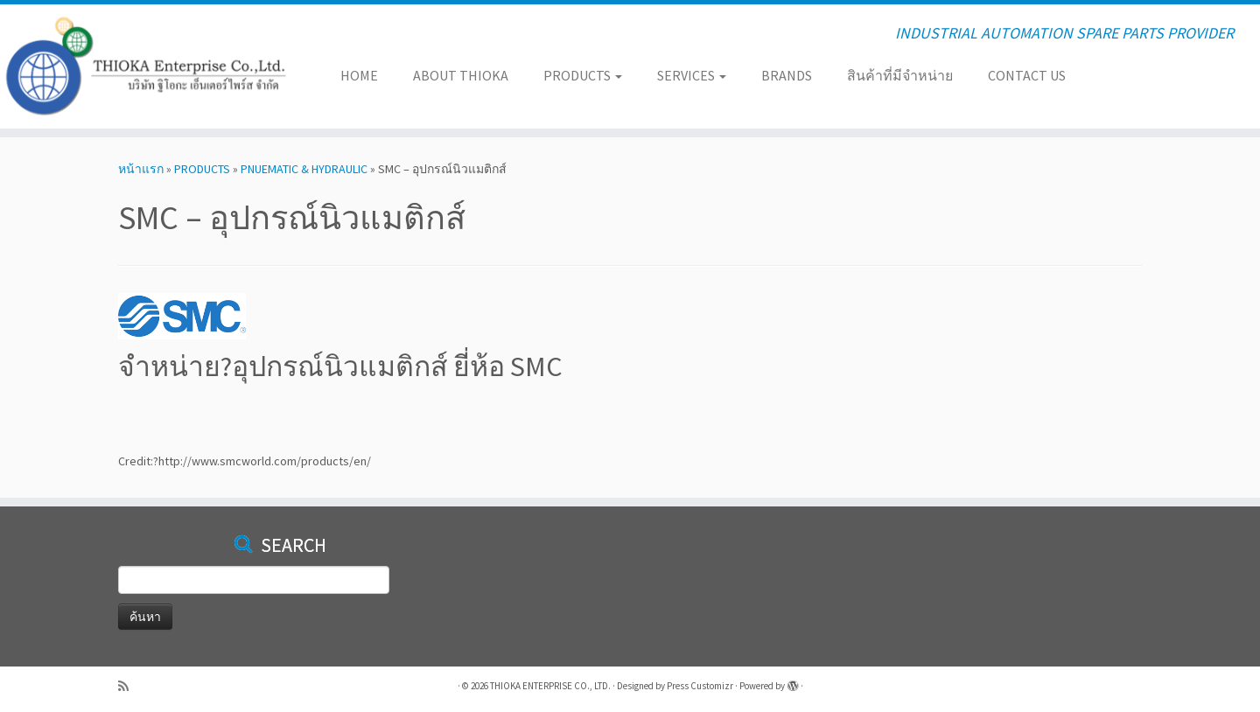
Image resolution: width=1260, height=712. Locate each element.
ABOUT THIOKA (460, 75)
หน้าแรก (141, 169)
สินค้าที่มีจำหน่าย (900, 75)
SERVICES (691, 75)
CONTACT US (1027, 75)
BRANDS (786, 75)
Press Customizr (700, 686)
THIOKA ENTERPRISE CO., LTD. (550, 686)
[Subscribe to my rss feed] (129, 686)
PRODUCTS (582, 75)
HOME (359, 75)
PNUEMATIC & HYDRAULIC (304, 169)
